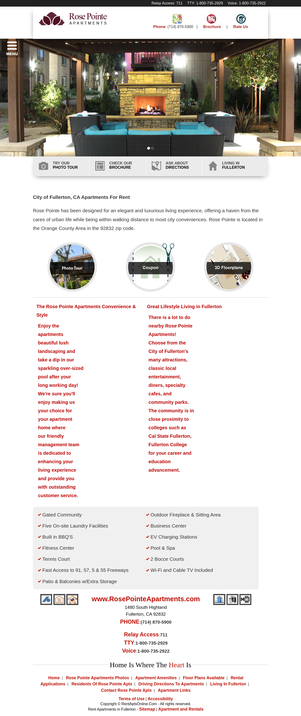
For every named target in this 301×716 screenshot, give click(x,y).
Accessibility (160, 698)
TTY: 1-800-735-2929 (205, 3)
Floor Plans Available (204, 677)
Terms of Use (132, 698)
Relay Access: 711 (166, 3)
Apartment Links (174, 690)
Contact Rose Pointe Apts (126, 690)
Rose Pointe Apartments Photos (97, 677)
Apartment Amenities (156, 677)
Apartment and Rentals (181, 709)
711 (164, 634)
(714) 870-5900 (180, 27)
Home (54, 677)
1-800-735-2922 (153, 651)
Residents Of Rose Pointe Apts (101, 684)
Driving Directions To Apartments (171, 684)
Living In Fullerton (228, 684)
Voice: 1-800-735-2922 (247, 3)
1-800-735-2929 (151, 643)
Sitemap (147, 709)
